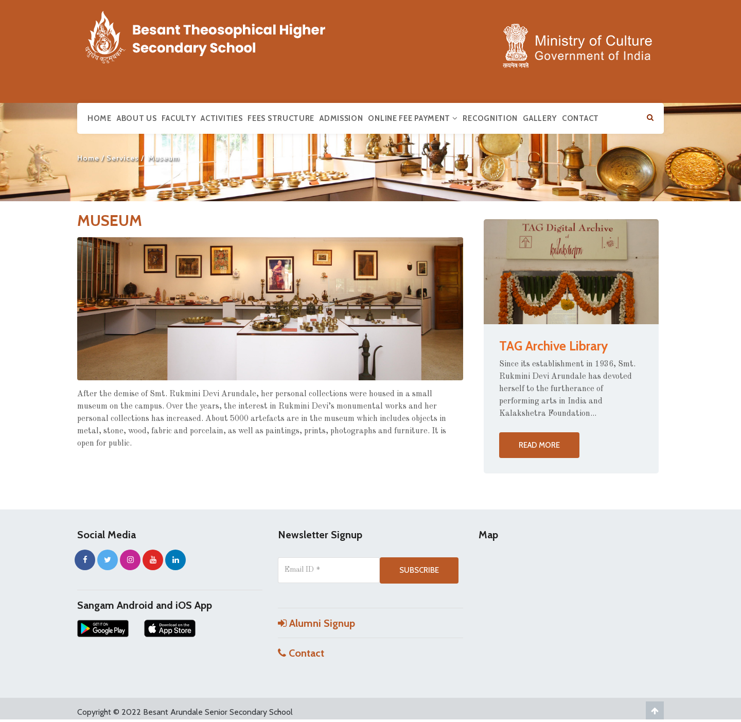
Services (123, 158)
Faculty (179, 118)
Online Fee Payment (412, 118)
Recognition (490, 118)
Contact (580, 118)
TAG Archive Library (553, 346)
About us (137, 118)
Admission (341, 118)
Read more (539, 445)
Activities (221, 118)
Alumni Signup (316, 623)
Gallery (540, 118)
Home (99, 118)
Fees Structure (281, 118)
